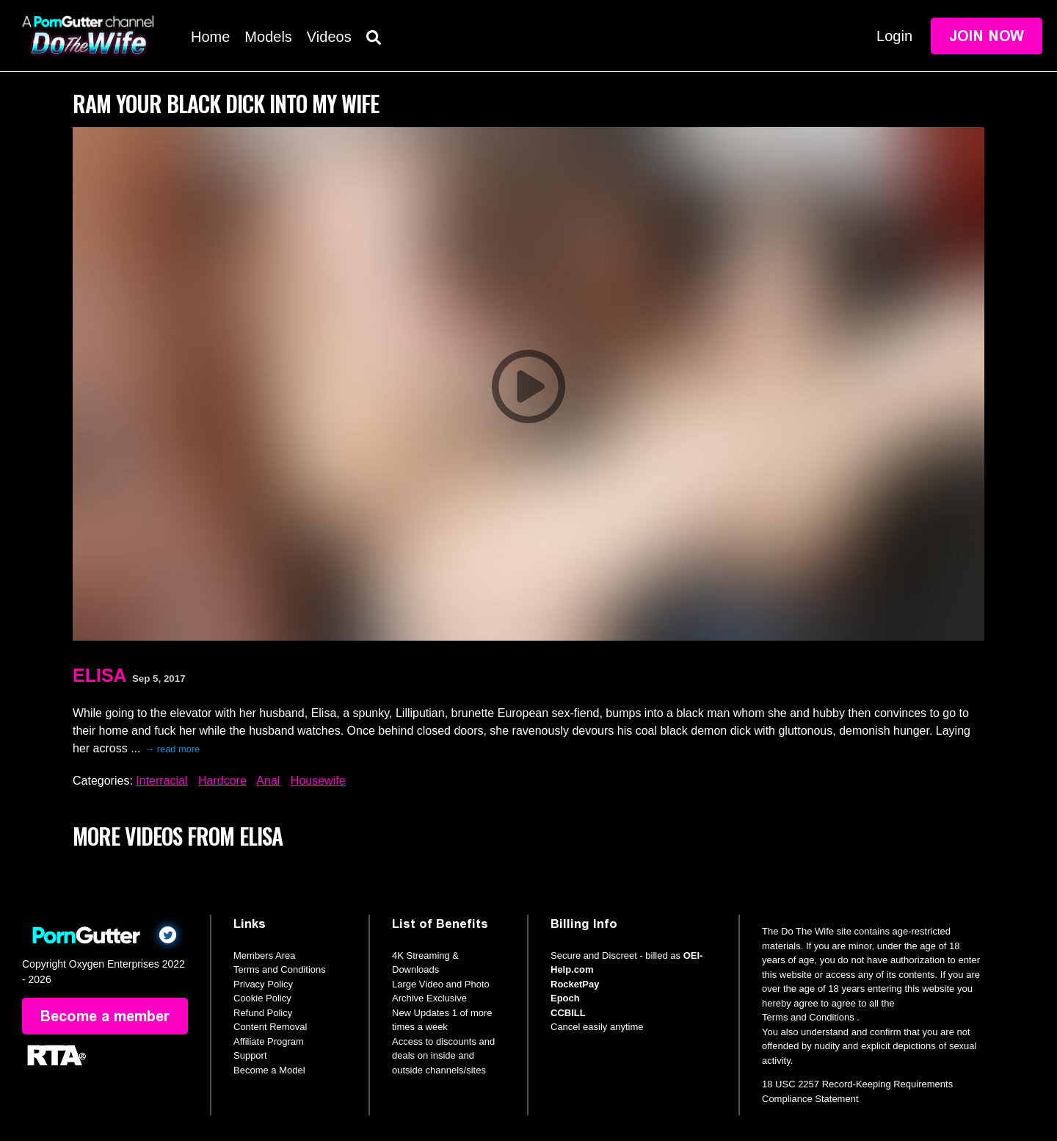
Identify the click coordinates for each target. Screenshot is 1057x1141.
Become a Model (269, 1070)
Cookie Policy (262, 998)
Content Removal (270, 1026)
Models (267, 37)
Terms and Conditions (279, 969)
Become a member (105, 1016)
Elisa (100, 675)
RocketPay (575, 984)
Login (894, 36)
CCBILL (568, 1012)
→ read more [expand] (172, 749)
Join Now (986, 36)
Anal (268, 780)
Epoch (565, 998)
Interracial (161, 780)
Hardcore (222, 780)
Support (250, 1055)
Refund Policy (262, 1012)
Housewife (318, 780)
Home (210, 37)
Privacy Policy (263, 984)
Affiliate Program (268, 1041)
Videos (329, 37)
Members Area (264, 955)
